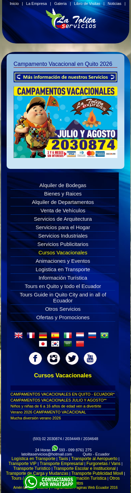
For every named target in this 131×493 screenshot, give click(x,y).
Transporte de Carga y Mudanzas (37, 473)
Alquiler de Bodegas (62, 185)
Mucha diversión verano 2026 (35, 418)
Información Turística (62, 278)
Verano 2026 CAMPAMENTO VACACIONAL (48, 412)
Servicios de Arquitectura (63, 219)
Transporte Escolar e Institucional (84, 468)
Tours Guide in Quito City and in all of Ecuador (63, 297)
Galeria (60, 3)
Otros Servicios (63, 309)
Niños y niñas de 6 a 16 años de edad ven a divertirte (55, 406)
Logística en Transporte (33, 458)
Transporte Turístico (31, 468)
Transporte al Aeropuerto (94, 458)
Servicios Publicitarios (62, 244)
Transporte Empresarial (61, 463)
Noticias (114, 3)
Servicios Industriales (63, 236)
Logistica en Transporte (63, 269)
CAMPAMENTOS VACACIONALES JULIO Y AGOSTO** (58, 400)
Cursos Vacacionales (62, 252)
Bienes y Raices (63, 194)
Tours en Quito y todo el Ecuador (63, 286)
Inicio (14, 3)
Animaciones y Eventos (63, 261)
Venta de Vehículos (63, 210)
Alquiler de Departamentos (63, 202)
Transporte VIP (22, 463)
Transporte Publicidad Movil (97, 473)
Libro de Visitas (87, 3)
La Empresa (36, 3)
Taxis (63, 458)
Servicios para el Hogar (63, 227)
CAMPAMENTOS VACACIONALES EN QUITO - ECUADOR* (62, 394)
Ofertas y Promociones (63, 317)
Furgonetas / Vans (104, 463)
